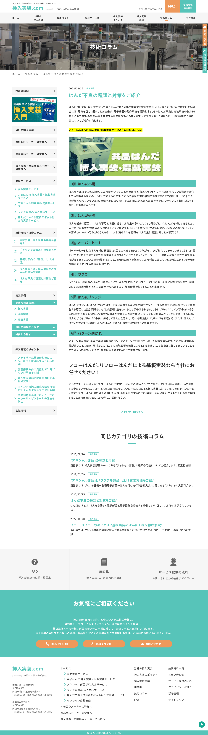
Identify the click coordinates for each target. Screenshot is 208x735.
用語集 (138, 687)
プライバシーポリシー (181, 687)
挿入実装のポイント (27, 349)
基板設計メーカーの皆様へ (31, 142)
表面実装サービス (28, 189)
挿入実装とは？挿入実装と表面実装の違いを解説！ (38, 270)
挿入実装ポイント (118, 18)
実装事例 (21, 295)
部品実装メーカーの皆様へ (31, 154)
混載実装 (23, 314)
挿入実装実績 (141, 18)
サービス (66, 668)
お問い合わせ (151, 644)
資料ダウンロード (104, 644)
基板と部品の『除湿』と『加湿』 (37, 260)
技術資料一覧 (176, 668)
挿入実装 (90, 88)
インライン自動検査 (79, 700)
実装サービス (92, 18)
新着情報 (173, 693)
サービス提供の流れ (180, 681)
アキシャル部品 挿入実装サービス (37, 205)
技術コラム (166, 18)
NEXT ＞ (138, 412)
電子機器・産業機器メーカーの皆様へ (33, 167)
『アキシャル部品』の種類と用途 (38, 251)
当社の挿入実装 (38, 18)
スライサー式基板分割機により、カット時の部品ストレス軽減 (36, 360)
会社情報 (191, 18)
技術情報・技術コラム (29, 232)
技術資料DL (22, 91)
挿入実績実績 (142, 681)
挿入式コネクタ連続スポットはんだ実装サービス (36, 219)
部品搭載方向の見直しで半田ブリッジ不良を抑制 (36, 371)
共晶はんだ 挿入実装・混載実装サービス (37, 196)
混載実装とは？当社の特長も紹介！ (38, 241)
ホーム (15, 18)
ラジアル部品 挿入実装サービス (37, 211)
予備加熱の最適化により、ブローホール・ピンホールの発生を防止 (36, 398)
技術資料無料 (206, 60)
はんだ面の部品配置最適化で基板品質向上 (36, 379)
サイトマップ (176, 699)
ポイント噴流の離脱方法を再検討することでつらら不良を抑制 (36, 388)
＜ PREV (126, 412)
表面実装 (23, 319)
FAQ (136, 699)
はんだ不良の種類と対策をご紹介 (38, 279)
